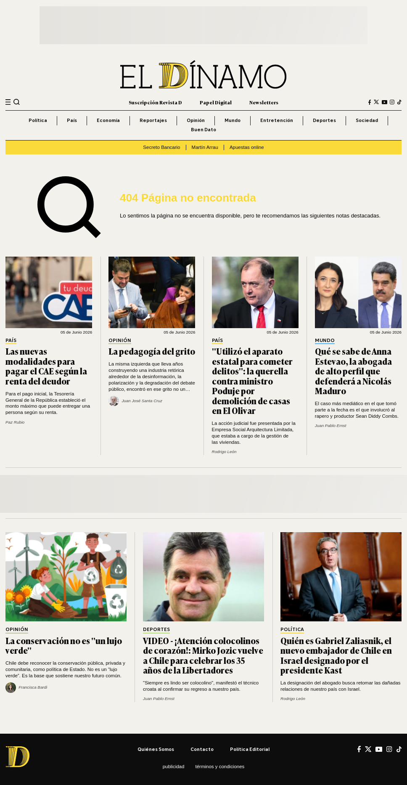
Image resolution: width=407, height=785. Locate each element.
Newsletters (263, 102)
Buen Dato (203, 130)
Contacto (202, 749)
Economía (108, 120)
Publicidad (174, 766)
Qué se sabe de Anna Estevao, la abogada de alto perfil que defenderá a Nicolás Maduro (353, 371)
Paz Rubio (14, 422)
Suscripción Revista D (155, 102)
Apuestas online (247, 147)
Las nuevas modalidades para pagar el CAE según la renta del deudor (46, 366)
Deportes (324, 120)
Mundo (232, 120)
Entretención (276, 120)
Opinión (196, 120)
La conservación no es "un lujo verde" (63, 645)
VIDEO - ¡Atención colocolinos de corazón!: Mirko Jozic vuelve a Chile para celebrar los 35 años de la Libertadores (203, 655)
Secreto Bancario (161, 147)
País (72, 120)
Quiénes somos (155, 749)
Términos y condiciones (220, 766)
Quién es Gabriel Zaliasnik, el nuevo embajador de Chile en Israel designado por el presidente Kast (336, 655)
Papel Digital (216, 102)
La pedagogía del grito (151, 351)
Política (38, 120)
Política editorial (250, 749)
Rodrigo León (224, 451)
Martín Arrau (205, 147)
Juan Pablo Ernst (330, 425)
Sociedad (367, 120)
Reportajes (153, 120)
